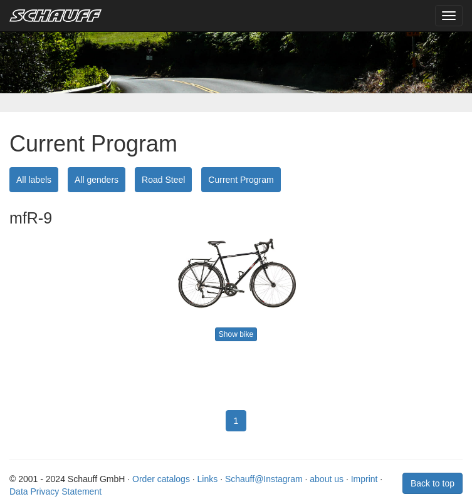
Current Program (240, 180)
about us (327, 479)
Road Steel (163, 180)
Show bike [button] (236, 334)
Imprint (364, 479)
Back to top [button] (432, 483)
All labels (33, 180)
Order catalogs (161, 479)
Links (207, 479)
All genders (96, 180)
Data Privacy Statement (55, 491)
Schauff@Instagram (264, 479)
